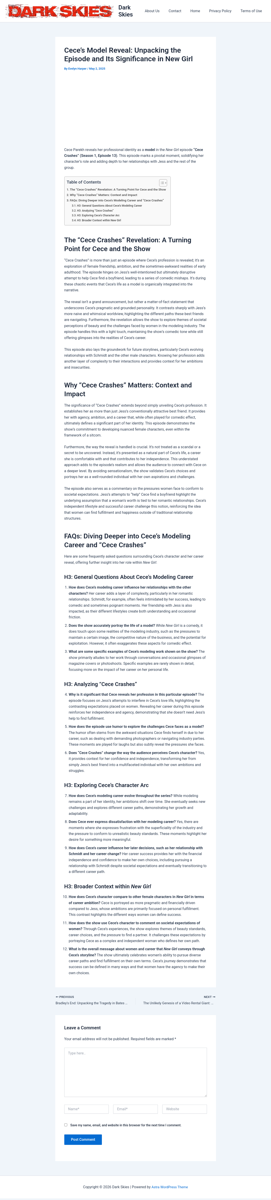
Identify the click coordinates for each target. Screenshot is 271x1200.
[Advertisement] (135, 110)
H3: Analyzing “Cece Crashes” (97, 211)
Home (200, 11)
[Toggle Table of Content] (168, 184)
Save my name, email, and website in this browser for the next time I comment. (125, 1127)
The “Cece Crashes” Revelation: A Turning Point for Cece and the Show (121, 190)
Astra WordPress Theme (169, 1188)
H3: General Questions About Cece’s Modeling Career (112, 206)
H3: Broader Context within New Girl (101, 221)
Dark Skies (133, 11)
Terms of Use (252, 11)
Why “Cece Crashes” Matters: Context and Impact (106, 196)
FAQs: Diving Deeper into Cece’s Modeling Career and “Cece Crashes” (120, 201)
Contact (181, 11)
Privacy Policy (223, 11)
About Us (160, 11)
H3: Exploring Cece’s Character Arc (100, 216)
